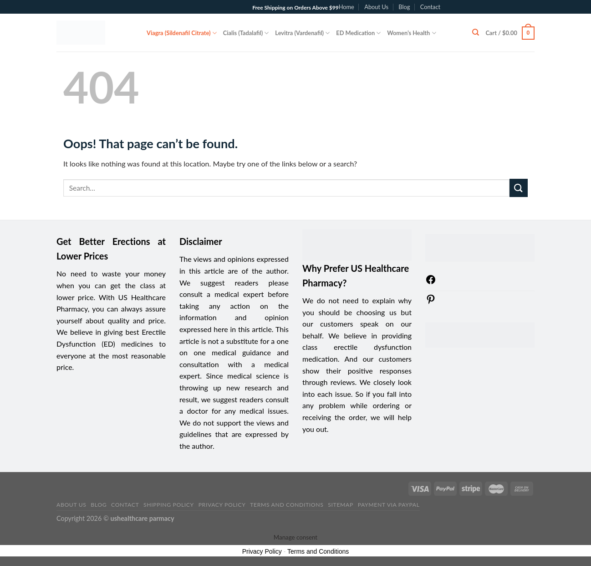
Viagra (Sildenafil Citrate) (182, 33)
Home (346, 6)
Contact (430, 6)
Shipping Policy (168, 504)
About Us (376, 6)
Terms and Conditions (286, 504)
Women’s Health (411, 33)
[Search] (475, 32)
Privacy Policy (222, 504)
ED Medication (358, 33)
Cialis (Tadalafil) (246, 33)
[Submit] (518, 188)
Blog (404, 6)
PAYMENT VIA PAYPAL (389, 504)
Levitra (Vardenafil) (302, 33)
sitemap (340, 504)
